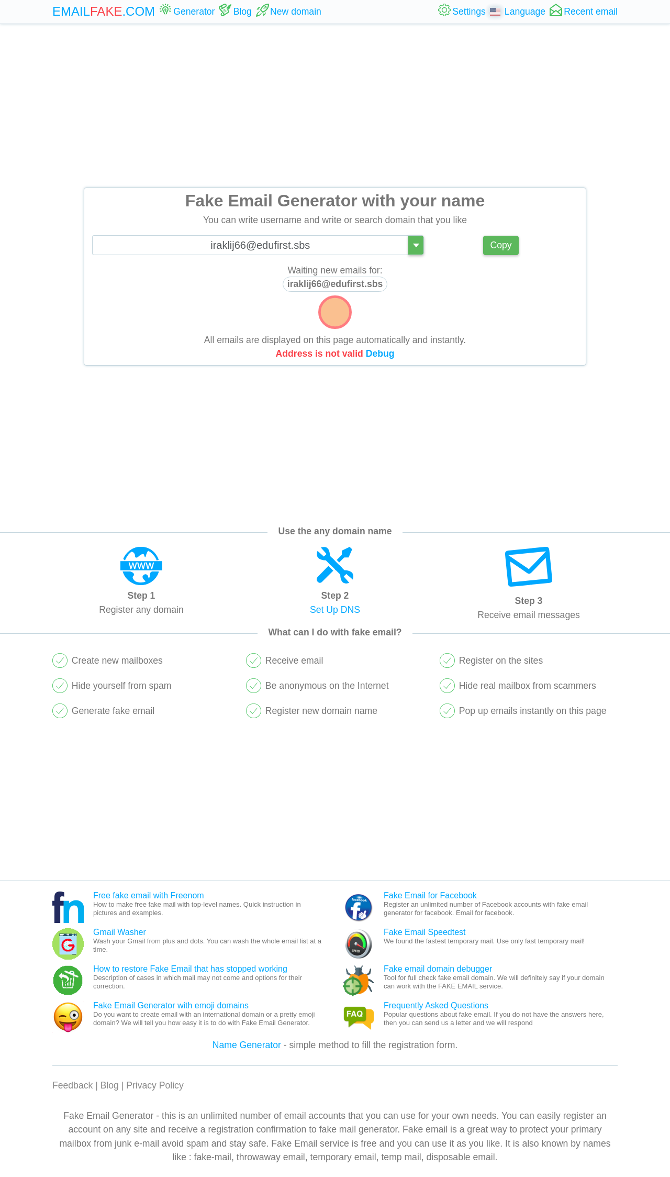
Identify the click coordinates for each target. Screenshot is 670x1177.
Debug (380, 353)
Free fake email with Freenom (148, 895)
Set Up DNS (335, 609)
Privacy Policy (155, 1085)
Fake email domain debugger (438, 968)
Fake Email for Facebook (430, 895)
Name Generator (247, 1045)
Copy (500, 245)
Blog (109, 1085)
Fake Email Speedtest (425, 932)
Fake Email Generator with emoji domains (171, 1005)
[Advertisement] (335, 105)
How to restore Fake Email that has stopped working (190, 968)
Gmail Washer (119, 932)
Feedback (72, 1085)
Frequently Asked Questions (436, 1005)
